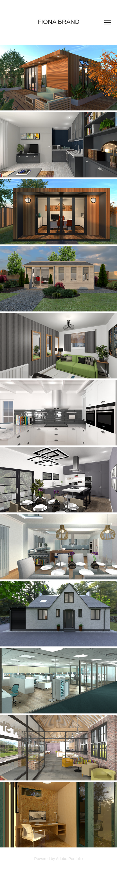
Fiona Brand (58, 21)
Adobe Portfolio (69, 858)
